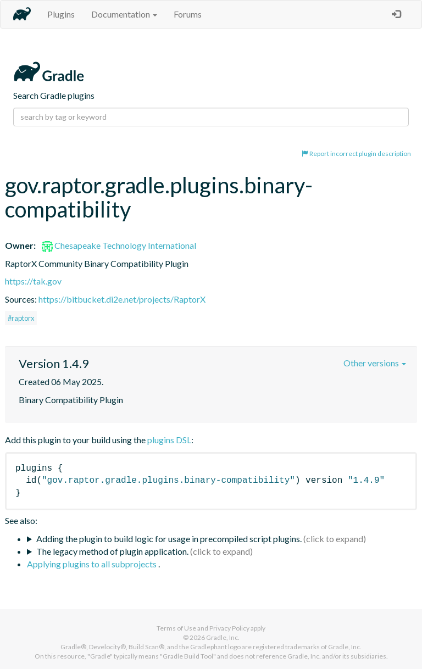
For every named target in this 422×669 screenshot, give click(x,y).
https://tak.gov (33, 281)
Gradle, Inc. (223, 637)
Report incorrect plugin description (356, 153)
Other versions (374, 363)
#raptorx (21, 318)
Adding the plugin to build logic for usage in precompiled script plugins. (169, 538)
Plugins (61, 14)
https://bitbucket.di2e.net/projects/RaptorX (122, 299)
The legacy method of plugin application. (112, 551)
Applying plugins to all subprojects (92, 564)
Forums (188, 14)
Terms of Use (176, 628)
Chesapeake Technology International (119, 245)
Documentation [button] (124, 14)
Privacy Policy (229, 628)
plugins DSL (169, 439)
